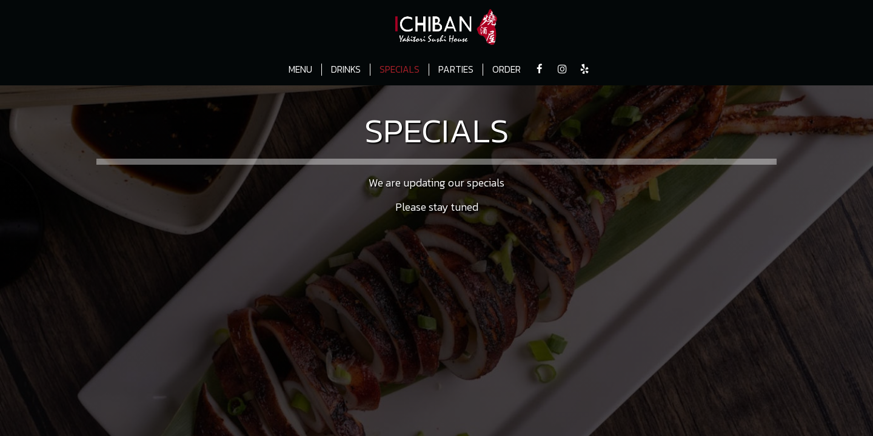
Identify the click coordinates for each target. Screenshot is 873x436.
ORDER (506, 70)
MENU (300, 70)
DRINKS (346, 70)
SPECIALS (400, 70)
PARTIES (455, 70)
